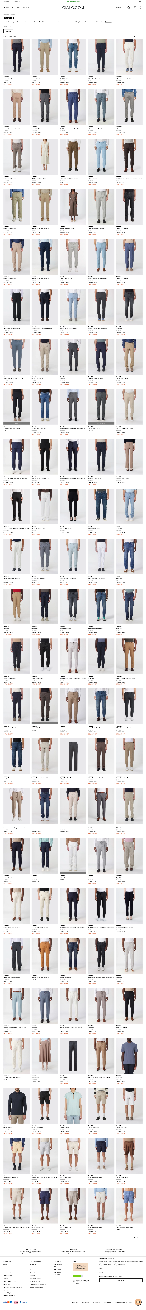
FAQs (31, 1267)
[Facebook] (58, 1264)
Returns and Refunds (35, 1278)
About (5, 1264)
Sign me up (121, 1280)
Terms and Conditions (35, 1281)
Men (13, 7)
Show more (108, 22)
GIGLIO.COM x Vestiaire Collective (12, 1287)
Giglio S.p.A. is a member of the (82, 1282)
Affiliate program (7, 1275)
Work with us (6, 1267)
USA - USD (6, 1)
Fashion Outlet (96, 1302)
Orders (32, 1270)
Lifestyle (26, 7)
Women (6, 7)
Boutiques (6, 1270)
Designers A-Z (85, 1302)
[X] (58, 1277)
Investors (5, 1278)
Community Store (8, 1272)
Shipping (32, 1275)
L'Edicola (5, 1290)
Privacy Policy (118, 1276)
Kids (18, 7)
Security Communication (36, 1287)
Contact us (33, 1264)
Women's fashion (105, 1264)
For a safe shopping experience (38, 1284)
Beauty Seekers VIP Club (9, 1281)
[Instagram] (58, 1266)
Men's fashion (119, 1264)
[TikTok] (58, 1274)
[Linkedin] (58, 1269)
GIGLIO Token (7, 1284)
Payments (32, 1272)
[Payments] (15, 1302)
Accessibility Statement (9, 1293)
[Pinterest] (58, 1272)
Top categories (107, 1302)
